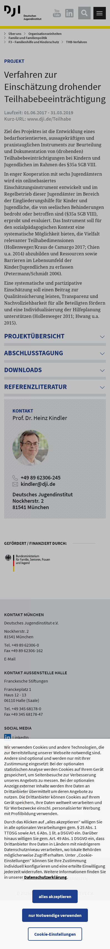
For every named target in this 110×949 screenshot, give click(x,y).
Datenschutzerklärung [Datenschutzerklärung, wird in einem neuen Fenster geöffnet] (45, 882)
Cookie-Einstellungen (55, 939)
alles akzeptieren (55, 901)
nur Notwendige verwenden (55, 920)
